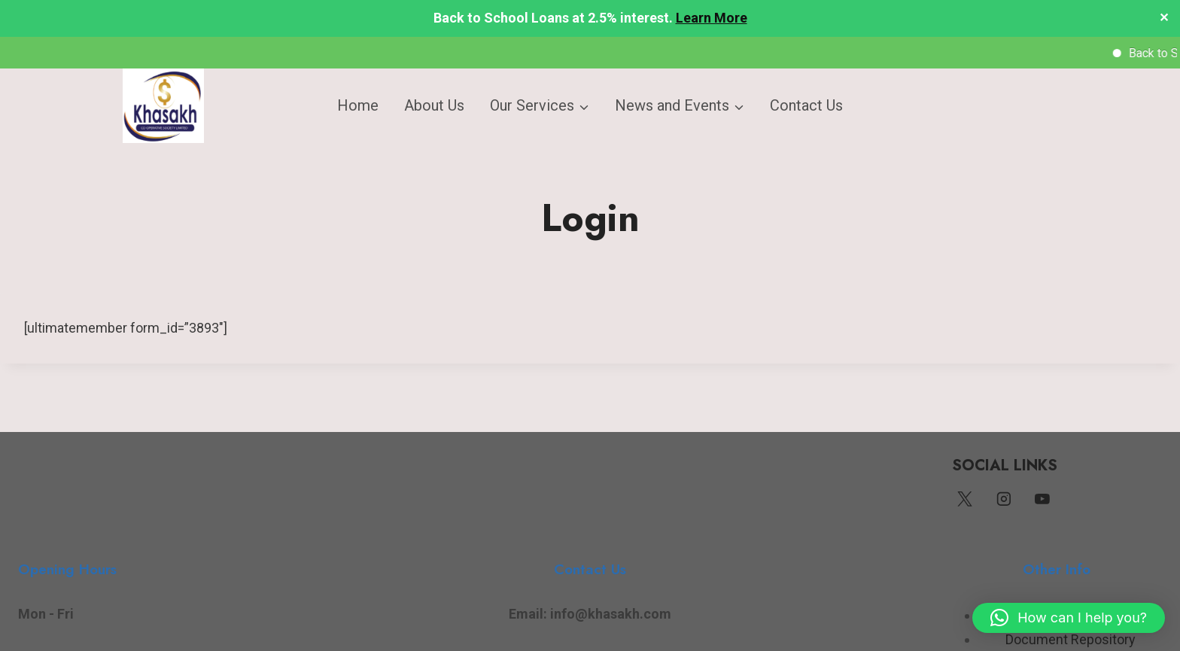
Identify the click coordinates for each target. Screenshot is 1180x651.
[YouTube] (1042, 500)
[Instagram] (1004, 500)
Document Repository (1070, 639)
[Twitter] (965, 500)
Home (358, 105)
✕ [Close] (1164, 18)
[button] (1068, 618)
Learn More (711, 18)
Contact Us (806, 105)
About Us (434, 105)
